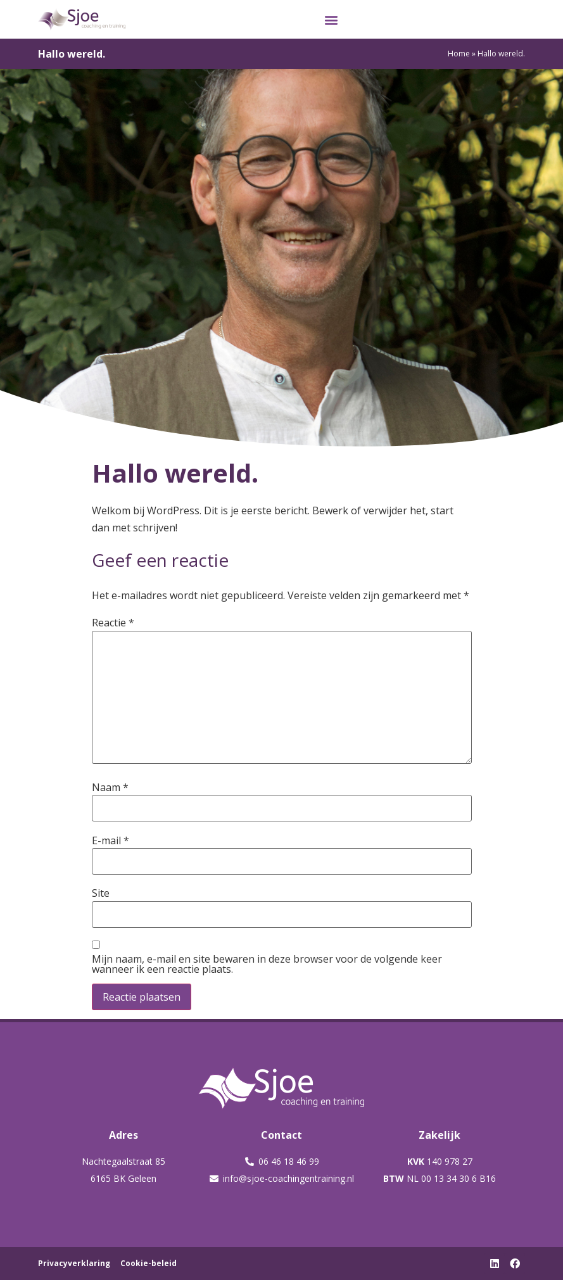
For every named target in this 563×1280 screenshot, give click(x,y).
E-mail (110, 840)
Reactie (113, 623)
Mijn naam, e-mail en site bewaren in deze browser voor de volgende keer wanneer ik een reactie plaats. (267, 964)
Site (101, 893)
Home (459, 53)
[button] (331, 19)
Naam (110, 787)
